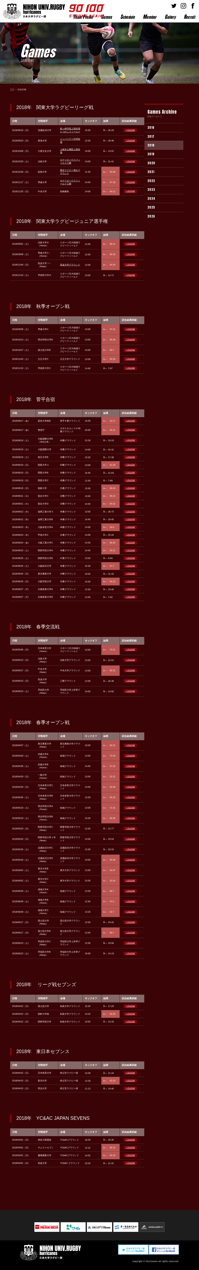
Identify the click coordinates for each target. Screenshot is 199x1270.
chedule (127, 16)
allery (170, 16)
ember (149, 16)
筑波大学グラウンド (70, 264)
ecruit (189, 16)
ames (106, 16)
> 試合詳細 (130, 130)
